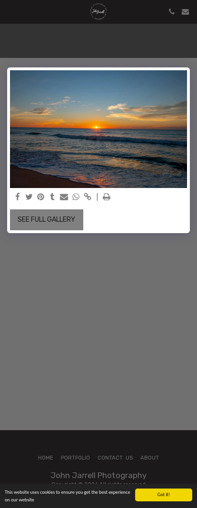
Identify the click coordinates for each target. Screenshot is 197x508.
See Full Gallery (46, 220)
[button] (10, 11)
